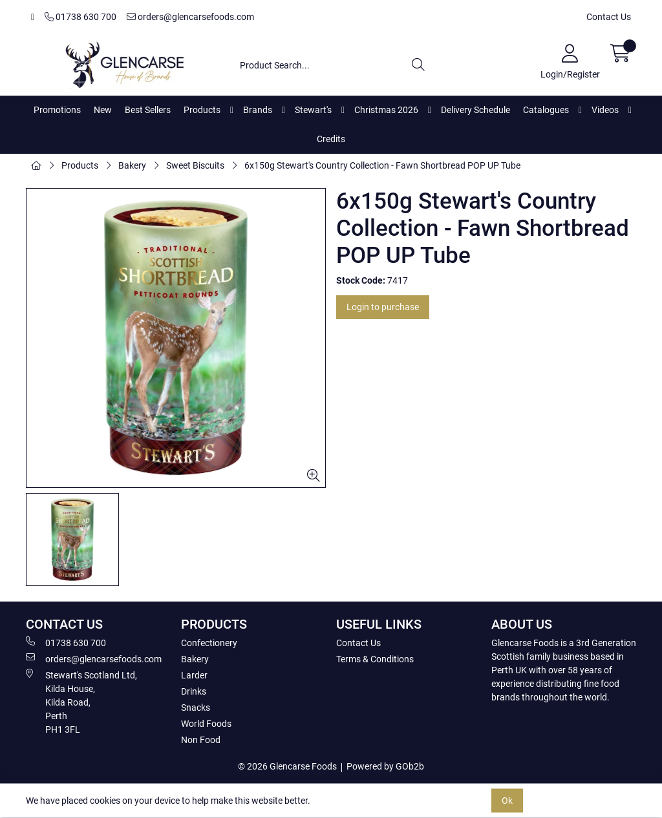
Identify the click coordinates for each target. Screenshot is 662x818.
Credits (331, 139)
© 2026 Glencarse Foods (287, 766)
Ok (507, 800)
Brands (257, 110)
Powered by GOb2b (385, 766)
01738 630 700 (80, 17)
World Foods (206, 723)
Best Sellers (148, 110)
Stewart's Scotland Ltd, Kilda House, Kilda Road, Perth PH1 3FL (81, 702)
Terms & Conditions (375, 659)
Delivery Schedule (475, 110)
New (103, 110)
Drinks (193, 691)
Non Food (200, 740)
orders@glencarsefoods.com (190, 17)
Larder (194, 675)
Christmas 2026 (386, 110)
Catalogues (546, 110)
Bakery (132, 165)
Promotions (57, 110)
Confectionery (209, 643)
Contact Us (608, 17)
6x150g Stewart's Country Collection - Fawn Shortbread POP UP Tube (382, 165)
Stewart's (313, 110)
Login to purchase (383, 307)
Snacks (195, 707)
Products (202, 110)
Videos (605, 110)
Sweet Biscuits (195, 165)
